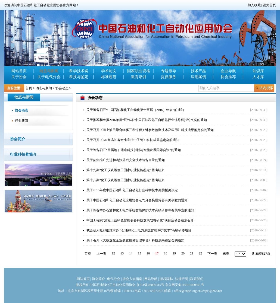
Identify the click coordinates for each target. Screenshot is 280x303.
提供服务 (168, 77)
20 (183, 253)
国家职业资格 (138, 71)
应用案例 (198, 77)
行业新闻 (21, 121)
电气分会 (113, 279)
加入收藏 (254, 5)
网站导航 (150, 279)
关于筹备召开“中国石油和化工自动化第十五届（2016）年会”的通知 (135, 110)
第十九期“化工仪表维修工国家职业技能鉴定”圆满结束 (125, 170)
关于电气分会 (49, 77)
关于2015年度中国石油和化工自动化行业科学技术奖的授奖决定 (132, 190)
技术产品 (198, 71)
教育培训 (138, 77)
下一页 (212, 254)
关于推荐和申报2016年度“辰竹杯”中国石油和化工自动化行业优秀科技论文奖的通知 (146, 120)
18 (165, 253)
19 (174, 253)
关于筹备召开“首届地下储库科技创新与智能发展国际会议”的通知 (133, 150)
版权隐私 (166, 279)
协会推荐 (228, 77)
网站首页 (19, 71)
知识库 (258, 71)
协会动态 (62, 88)
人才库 (258, 77)
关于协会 (19, 77)
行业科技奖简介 (23, 154)
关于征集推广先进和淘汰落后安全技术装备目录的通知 (125, 160)
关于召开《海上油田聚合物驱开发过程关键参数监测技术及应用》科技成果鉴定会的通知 (150, 130)
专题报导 (168, 71)
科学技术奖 (78, 71)
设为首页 (269, 5)
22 (200, 253)
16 (148, 253)
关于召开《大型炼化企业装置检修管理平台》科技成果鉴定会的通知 (135, 240)
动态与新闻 (48, 71)
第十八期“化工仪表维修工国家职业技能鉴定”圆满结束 (125, 180)
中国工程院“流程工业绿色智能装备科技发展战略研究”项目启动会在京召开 (140, 220)
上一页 (101, 254)
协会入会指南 (132, 279)
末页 (226, 254)
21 (191, 253)
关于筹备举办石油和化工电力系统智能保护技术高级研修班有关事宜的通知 (140, 210)
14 (130, 253)
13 (122, 253)
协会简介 (17, 139)
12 (113, 253)
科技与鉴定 (78, 77)
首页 (29, 88)
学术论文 (108, 71)
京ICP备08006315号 (150, 285)
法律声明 (181, 279)
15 (139, 253)
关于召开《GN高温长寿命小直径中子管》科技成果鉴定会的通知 (132, 140)
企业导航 (228, 71)
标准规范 (108, 77)
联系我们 (196, 279)
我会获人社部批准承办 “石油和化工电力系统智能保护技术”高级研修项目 (138, 230)
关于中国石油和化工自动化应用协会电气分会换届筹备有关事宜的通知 (137, 200)
